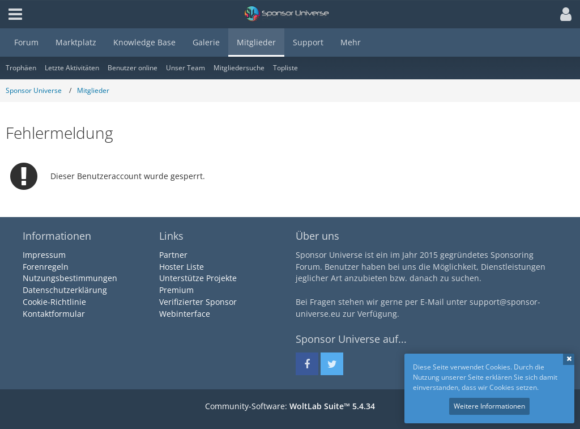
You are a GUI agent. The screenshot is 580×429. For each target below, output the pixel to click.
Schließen (568, 359)
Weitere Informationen (489, 406)
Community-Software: (290, 406)
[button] (563, 14)
